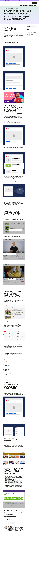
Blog (2, 5)
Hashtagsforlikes (16, 486)
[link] (6, 527)
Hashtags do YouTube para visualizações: (10, 516)
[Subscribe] (26, 5)
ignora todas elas (11, 477)
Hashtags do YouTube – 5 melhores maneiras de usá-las (12, 512)
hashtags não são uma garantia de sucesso (10, 204)
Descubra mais (32, 0)
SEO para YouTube (19, 113)
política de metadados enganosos (14, 481)
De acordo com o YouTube (19, 34)
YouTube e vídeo (15, 8)
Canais (11, 8)
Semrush (5, 8)
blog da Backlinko (18, 519)
